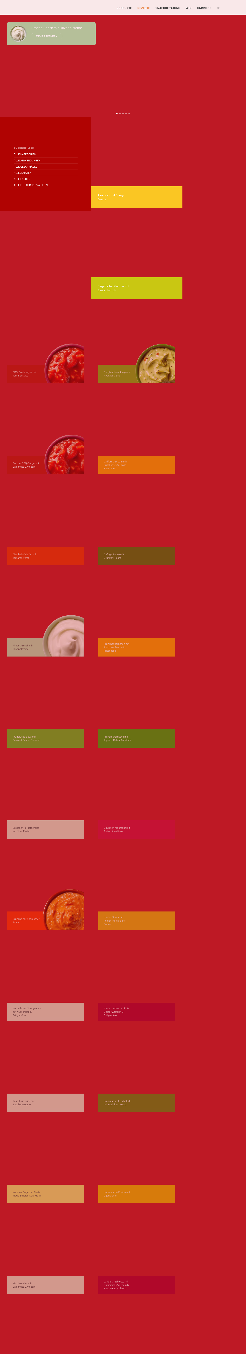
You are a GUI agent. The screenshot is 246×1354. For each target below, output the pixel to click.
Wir (189, 8)
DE (218, 8)
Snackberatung (167, 8)
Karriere (204, 8)
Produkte (124, 8)
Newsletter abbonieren (41, 1230)
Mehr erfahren (42, 37)
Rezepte (143, 8)
